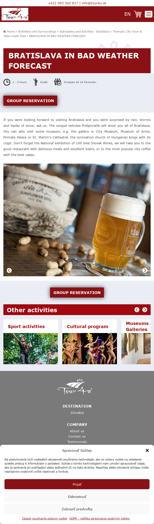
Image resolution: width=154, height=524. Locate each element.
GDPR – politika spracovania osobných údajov (99, 518)
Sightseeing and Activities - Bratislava (84, 31)
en (127, 14)
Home (11, 31)
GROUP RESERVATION (30, 100)
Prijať (77, 484)
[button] (147, 450)
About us (77, 431)
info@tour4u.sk (94, 3)
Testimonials (77, 442)
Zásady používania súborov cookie (44, 518)
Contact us (77, 436)
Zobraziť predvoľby (77, 509)
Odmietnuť (77, 497)
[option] (77, 220)
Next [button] (144, 270)
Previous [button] (9, 270)
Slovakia (77, 412)
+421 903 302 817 (63, 3)
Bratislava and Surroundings (37, 31)
